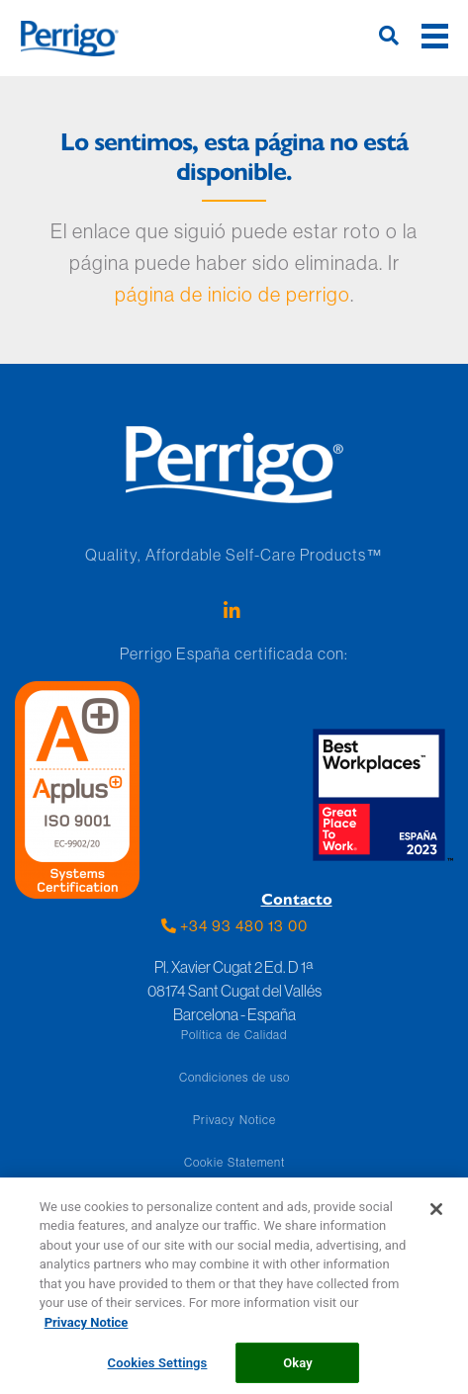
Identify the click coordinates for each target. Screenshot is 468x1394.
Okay (298, 1368)
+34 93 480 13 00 (234, 925)
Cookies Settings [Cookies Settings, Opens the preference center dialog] (158, 1368)
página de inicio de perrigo (232, 294)
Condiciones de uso (234, 1077)
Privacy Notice (234, 1119)
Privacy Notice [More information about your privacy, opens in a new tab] (87, 1328)
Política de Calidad (234, 1034)
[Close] (436, 1215)
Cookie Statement (234, 1162)
